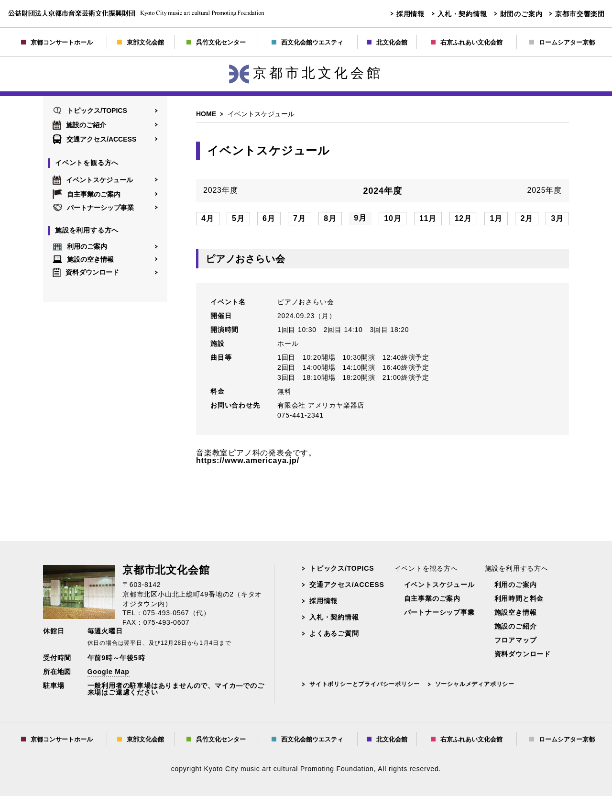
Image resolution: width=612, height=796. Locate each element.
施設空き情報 (515, 612)
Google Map (108, 671)
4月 (207, 218)
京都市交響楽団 (580, 14)
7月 (299, 218)
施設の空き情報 (83, 259)
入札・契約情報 (462, 14)
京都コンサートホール (57, 42)
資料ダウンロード (86, 272)
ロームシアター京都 (562, 42)
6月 (268, 218)
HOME (206, 114)
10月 (392, 218)
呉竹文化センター (216, 42)
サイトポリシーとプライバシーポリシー (364, 684)
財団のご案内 (521, 14)
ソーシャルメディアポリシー (474, 684)
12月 (463, 218)
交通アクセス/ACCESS (94, 139)
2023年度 (220, 190)
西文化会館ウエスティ (307, 42)
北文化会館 (387, 42)
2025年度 (544, 190)
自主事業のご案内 (86, 194)
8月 (330, 218)
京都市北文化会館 (306, 73)
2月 (526, 218)
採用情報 (410, 14)
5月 (238, 218)
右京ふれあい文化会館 (467, 42)
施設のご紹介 (79, 125)
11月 (428, 218)
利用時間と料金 (519, 598)
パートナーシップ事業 (93, 207)
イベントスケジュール (93, 180)
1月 (496, 218)
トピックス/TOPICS (90, 110)
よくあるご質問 (334, 633)
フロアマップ (515, 640)
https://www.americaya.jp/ (247, 460)
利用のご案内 (80, 247)
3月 (557, 218)
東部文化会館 (140, 42)
